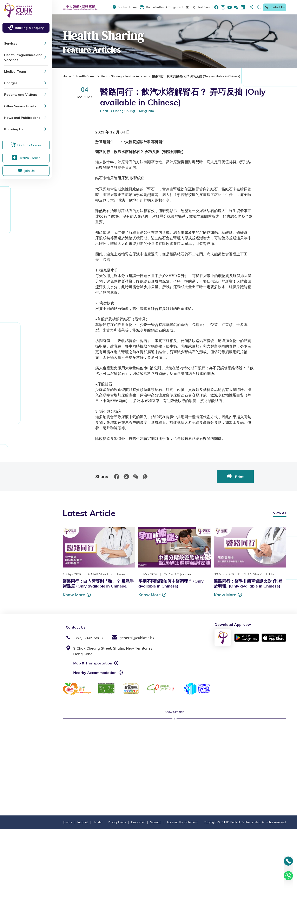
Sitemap (155, 892)
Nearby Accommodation (95, 672)
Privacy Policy (117, 892)
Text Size (204, 7)
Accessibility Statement (182, 892)
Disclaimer (138, 892)
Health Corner (85, 76)
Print (235, 476)
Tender (98, 892)
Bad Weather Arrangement (165, 7)
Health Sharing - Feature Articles (124, 76)
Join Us (67, 892)
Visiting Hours (128, 7)
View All (279, 513)
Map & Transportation (92, 663)
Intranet (82, 892)
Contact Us (275, 7)
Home (67, 76)
